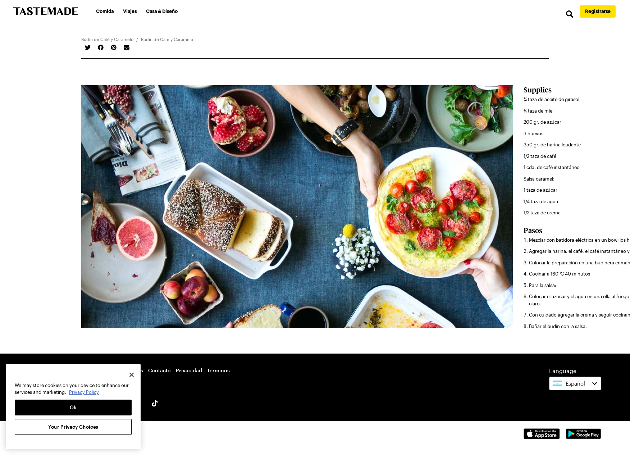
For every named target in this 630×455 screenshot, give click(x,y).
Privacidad (189, 370)
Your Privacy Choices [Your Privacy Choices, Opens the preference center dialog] (73, 427)
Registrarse (598, 11)
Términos (218, 370)
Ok (73, 407)
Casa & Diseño (162, 11)
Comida (105, 11)
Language (562, 370)
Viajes (130, 11)
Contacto (159, 370)
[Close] (132, 375)
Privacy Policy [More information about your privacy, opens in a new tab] (84, 392)
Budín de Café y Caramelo (107, 39)
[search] (569, 14)
